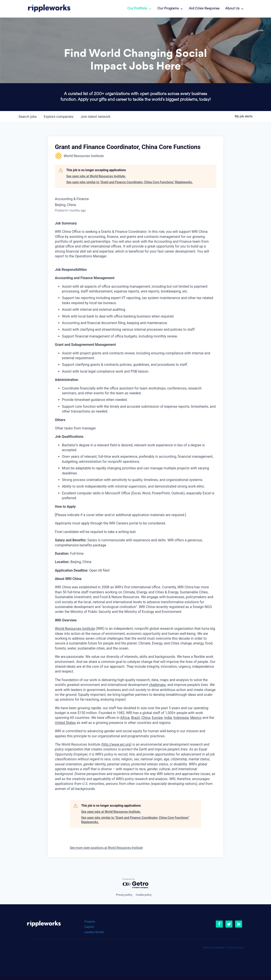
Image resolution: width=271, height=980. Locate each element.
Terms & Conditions (214, 948)
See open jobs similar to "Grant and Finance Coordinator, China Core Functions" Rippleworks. (129, 182)
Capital (89, 927)
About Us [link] (232, 8)
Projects (89, 921)
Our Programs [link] (168, 8)
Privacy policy (124, 894)
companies (58, 117)
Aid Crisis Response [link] (204, 8)
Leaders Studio (94, 932)
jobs (28, 117)
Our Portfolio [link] (137, 8)
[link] (46, 9)
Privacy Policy (236, 948)
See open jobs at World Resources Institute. (96, 176)
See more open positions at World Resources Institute (106, 847)
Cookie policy (144, 894)
